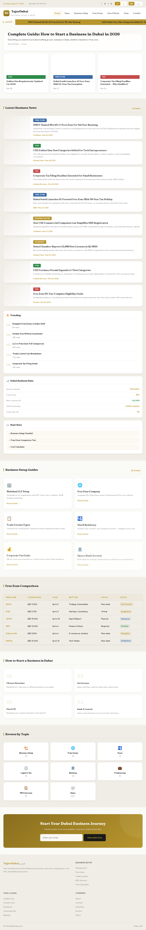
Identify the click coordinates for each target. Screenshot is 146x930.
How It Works (113, 13)
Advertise (80, 907)
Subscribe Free (94, 837)
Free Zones (97, 13)
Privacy (79, 911)
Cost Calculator (82, 884)
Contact (136, 13)
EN (131, 4)
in (108, 3)
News (67, 13)
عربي (138, 4)
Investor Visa (9, 903)
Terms (78, 915)
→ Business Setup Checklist (20, 433)
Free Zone (80, 872)
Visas (126, 13)
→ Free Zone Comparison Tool (22, 440)
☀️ (117, 4)
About (78, 898)
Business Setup (81, 13)
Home (57, 13)
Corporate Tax (9, 911)
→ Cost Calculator (16, 447)
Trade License (82, 876)
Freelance (7, 907)
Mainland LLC (81, 868)
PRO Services (81, 880)
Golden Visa (8, 898)
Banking (6, 915)
